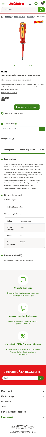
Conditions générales (23, 429)
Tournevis (30, 17)
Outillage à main (19, 17)
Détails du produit (27, 149)
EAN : (19, 80)
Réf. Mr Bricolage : (6, 80)
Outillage (8, 17)
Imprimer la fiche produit (23, 66)
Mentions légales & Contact (23, 427)
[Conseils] (23, 280)
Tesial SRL (32, 433)
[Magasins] (23, 308)
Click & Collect (9, 124)
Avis (42, 149)
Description (9, 149)
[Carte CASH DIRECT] (23, 336)
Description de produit (9, 93)
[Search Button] (41, 9)
